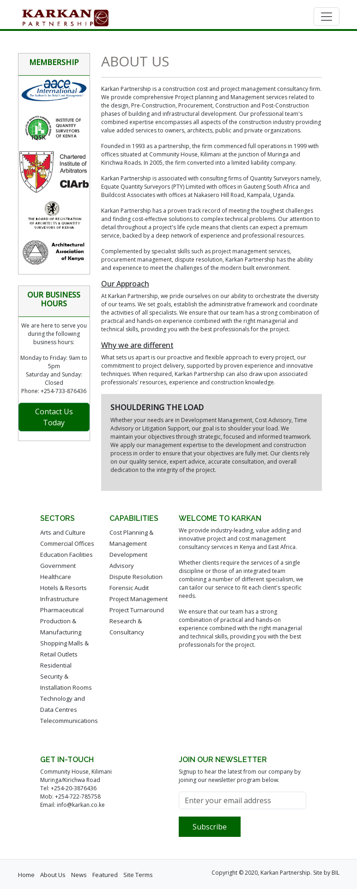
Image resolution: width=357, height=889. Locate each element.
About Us (53, 875)
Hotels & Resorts (63, 588)
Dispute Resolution (136, 577)
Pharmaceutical (62, 610)
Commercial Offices (67, 543)
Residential (56, 665)
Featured (105, 875)
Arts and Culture (62, 532)
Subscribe (210, 827)
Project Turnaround (136, 610)
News (79, 875)
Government (58, 565)
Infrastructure (59, 599)
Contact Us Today (54, 417)
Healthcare (55, 577)
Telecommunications (69, 720)
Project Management (138, 599)
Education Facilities (66, 554)
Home (26, 875)
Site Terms (138, 875)
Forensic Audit (129, 588)
